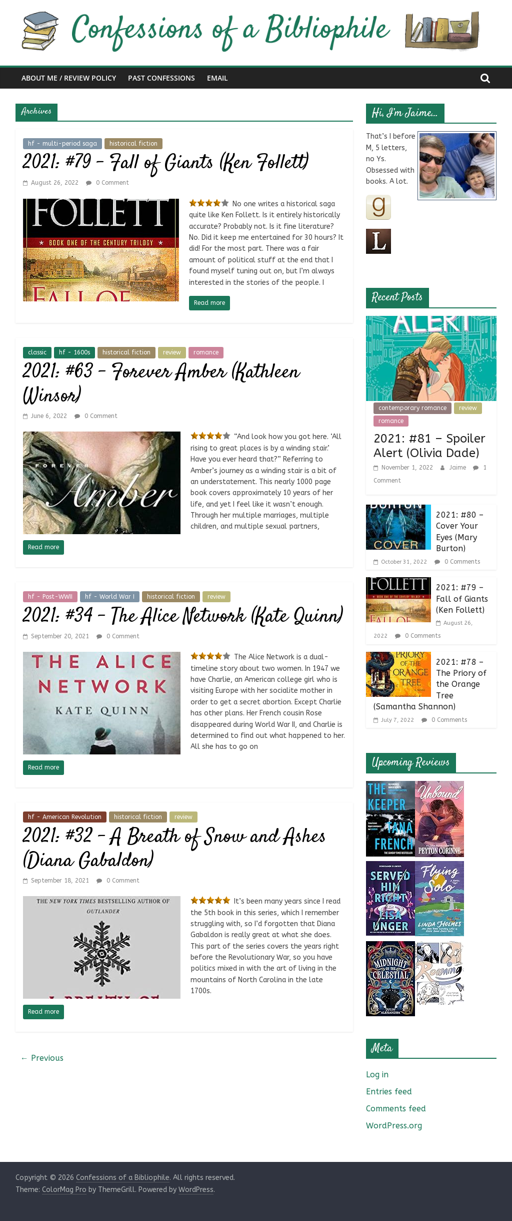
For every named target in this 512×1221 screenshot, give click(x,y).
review (172, 352)
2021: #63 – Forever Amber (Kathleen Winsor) (161, 384)
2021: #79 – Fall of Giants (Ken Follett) (165, 163)
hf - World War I (109, 596)
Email (217, 78)
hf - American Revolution (65, 817)
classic (37, 352)
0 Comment (107, 182)
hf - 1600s (74, 352)
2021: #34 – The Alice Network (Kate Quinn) (183, 617)
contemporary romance (412, 408)
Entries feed (389, 1091)
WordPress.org (394, 1125)
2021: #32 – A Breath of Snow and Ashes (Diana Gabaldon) (174, 849)
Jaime (459, 467)
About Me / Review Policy (69, 78)
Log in (377, 1074)
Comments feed (396, 1108)
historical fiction (134, 143)
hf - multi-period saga (62, 143)
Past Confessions (161, 78)
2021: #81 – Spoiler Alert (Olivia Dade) (430, 446)
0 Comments (457, 561)
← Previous (42, 1058)
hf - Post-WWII (50, 596)
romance (206, 352)
